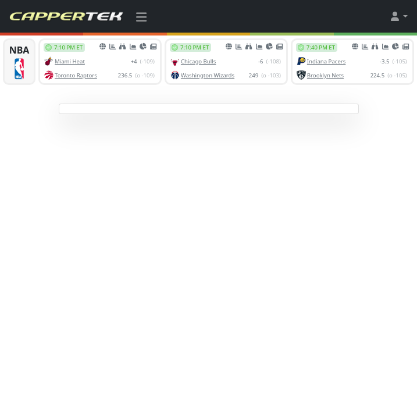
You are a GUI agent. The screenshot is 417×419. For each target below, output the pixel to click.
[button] (398, 16)
